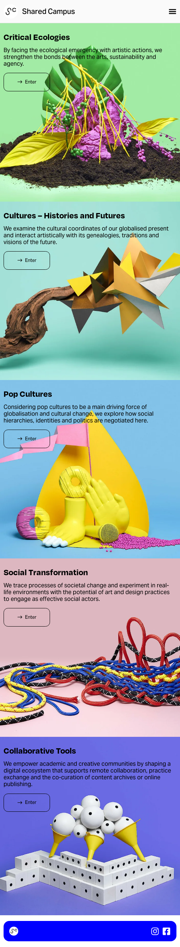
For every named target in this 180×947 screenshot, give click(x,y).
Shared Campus (48, 11)
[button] (172, 11)
